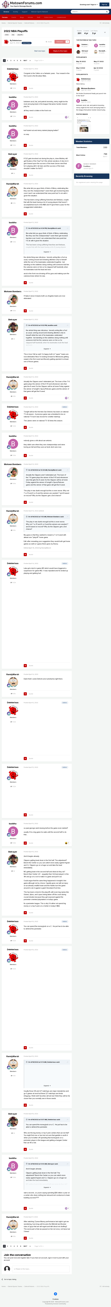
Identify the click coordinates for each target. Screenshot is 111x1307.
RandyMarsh (12, 184)
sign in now (52, 1258)
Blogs (22, 17)
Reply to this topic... (22, 1269)
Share (49, 42)
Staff (38, 17)
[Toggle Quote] (27, 228)
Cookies (56, 1299)
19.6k (13, 310)
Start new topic (39, 51)
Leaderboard (61, 17)
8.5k (13, 203)
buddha (12, 97)
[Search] (82, 11)
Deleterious (17, 40)
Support (24, 12)
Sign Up (104, 4)
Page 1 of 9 (39, 60)
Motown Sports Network (39, 12)
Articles (30, 17)
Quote (31, 88)
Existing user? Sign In (89, 4)
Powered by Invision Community (55, 1304)
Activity (15, 12)
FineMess (86, 166)
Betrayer (12, 154)
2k (13, 173)
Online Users (48, 17)
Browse (6, 13)
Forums (5, 17)
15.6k (13, 116)
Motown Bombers (12, 291)
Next (25, 60)
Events (14, 17)
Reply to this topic (60, 51)
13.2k (13, 88)
